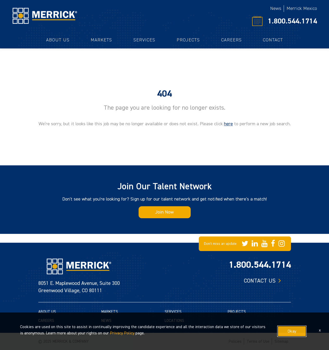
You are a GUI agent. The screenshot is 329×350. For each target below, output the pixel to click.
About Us (58, 40)
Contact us (260, 280)
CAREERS (46, 320)
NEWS (106, 320)
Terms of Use (258, 341)
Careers (231, 40)
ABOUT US (47, 311)
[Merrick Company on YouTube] (264, 244)
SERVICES (173, 311)
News (275, 8)
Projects (188, 40)
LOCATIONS (174, 320)
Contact (273, 40)
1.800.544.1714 (292, 21)
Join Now (164, 212)
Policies (235, 341)
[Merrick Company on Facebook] (273, 244)
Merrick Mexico (302, 8)
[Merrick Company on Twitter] (244, 244)
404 (164, 94)
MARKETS (109, 311)
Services (144, 40)
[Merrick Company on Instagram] (281, 244)
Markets (101, 40)
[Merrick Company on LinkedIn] (255, 244)
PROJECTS (237, 311)
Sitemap (281, 341)
